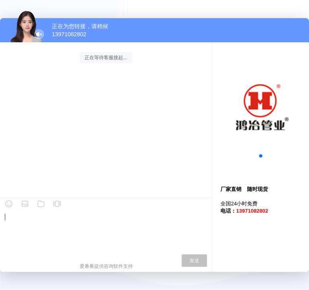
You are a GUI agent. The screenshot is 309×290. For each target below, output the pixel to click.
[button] (260, 155)
